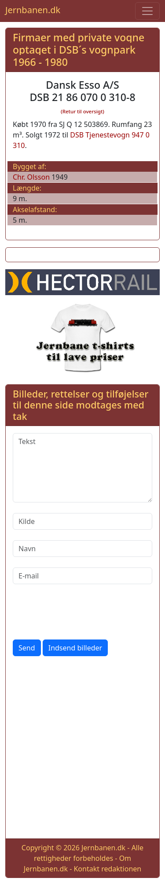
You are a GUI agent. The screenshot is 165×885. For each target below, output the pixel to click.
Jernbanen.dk (32, 10)
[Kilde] (82, 521)
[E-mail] (82, 575)
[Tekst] (82, 467)
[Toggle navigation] (147, 11)
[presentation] (80, 612)
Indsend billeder (75, 648)
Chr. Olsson (31, 177)
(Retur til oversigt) (82, 111)
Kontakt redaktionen (107, 869)
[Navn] (82, 548)
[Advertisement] (82, 749)
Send (26, 648)
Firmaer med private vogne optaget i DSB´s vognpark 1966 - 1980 (78, 49)
